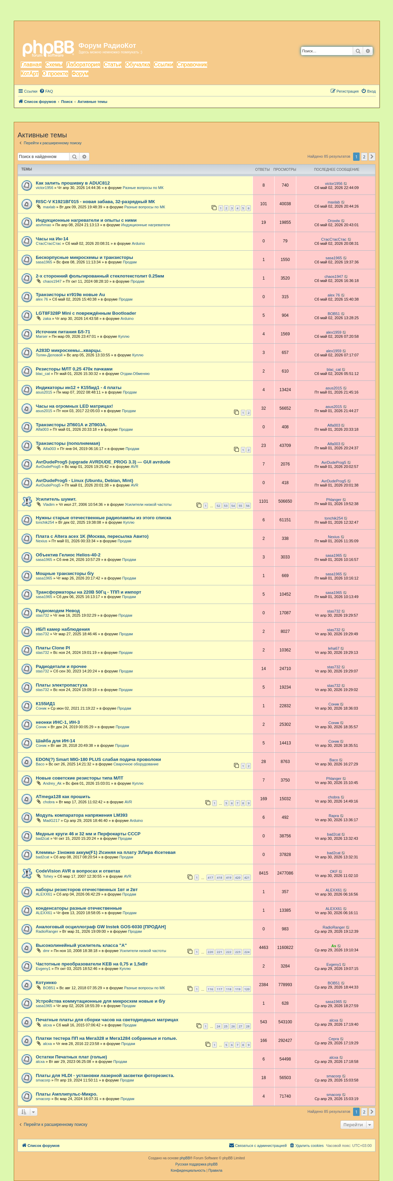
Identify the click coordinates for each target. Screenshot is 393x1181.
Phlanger (333, 500)
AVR (134, 466)
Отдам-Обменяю (135, 374)
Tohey (48, 876)
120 (246, 989)
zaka (47, 318)
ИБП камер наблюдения (63, 629)
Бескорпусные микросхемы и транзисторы (84, 257)
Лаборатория (83, 64)
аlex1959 (334, 332)
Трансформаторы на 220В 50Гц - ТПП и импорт (88, 592)
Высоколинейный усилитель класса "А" (81, 945)
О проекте (55, 73)
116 (210, 989)
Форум (80, 73)
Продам (130, 262)
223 (237, 952)
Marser (41, 336)
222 (228, 952)
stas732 (42, 615)
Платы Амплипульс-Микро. (66, 1094)
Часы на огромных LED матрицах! (74, 406)
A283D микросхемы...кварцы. (69, 350)
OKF (334, 871)
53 (225, 505)
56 (247, 505)
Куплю (123, 336)
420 (237, 877)
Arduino (138, 243)
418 (219, 877)
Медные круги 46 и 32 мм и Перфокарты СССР (88, 833)
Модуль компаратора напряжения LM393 (82, 815)
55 (240, 505)
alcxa (47, 1025)
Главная (31, 64)
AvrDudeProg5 (48, 466)
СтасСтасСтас (48, 243)
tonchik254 (45, 522)
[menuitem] (46, 91)
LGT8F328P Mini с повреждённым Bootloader (86, 313)
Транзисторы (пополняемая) (68, 443)
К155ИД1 (45, 703)
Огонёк (334, 221)
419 (228, 877)
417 (210, 877)
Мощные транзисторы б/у (65, 573)
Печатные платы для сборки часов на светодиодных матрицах (107, 1019)
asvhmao (43, 225)
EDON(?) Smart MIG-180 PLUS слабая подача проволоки (98, 759)
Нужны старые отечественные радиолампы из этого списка (103, 517)
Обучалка (137, 64)
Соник (41, 708)
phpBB (185, 1158)
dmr (46, 951)
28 (247, 1026)
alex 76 (42, 299)
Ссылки (163, 64)
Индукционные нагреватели (145, 225)
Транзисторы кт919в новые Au (70, 294)
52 (218, 505)
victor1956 (44, 188)
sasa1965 (44, 262)
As (333, 946)
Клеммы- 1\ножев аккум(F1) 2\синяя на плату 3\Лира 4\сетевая (106, 852)
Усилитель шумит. (56, 499)
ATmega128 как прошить (63, 796)
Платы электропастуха (61, 685)
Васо (40, 764)
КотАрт (30, 73)
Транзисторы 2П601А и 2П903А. (71, 424)
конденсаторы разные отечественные (79, 908)
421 (246, 877)
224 (246, 952)
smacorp (43, 1080)
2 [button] (364, 157)
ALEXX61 (44, 894)
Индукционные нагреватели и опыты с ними (86, 220)
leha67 (333, 648)
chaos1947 (52, 281)
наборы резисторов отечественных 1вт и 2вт (87, 889)
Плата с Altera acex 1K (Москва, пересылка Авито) (92, 536)
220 (210, 952)
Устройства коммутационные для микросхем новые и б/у (100, 1001)
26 (233, 1026)
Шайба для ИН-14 (55, 740)
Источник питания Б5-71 (63, 331)
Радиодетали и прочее (61, 666)
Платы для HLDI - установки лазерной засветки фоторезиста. (105, 1075)
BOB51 (334, 314)
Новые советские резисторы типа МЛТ (79, 778)
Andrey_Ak (52, 783)
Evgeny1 (43, 968)
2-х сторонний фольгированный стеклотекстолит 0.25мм (100, 276)
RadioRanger (47, 931)
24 (218, 1026)
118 (228, 989)
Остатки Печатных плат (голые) (71, 1056)
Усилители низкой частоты (148, 504)
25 (225, 1026)
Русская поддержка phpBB (196, 1164)
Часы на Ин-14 (52, 238)
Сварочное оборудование (136, 764)
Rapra (334, 816)
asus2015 (44, 392)
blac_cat (43, 374)
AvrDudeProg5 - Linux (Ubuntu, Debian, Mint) (84, 480)
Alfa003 (42, 429)
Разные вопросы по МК (143, 188)
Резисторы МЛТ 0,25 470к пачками (74, 369)
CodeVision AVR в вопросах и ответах (78, 871)
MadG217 (51, 820)
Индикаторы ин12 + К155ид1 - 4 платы (78, 387)
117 (219, 989)
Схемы (54, 64)
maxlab (49, 207)
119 (237, 989)
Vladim (49, 504)
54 (233, 505)
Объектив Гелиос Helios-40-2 (68, 554)
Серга (334, 1039)
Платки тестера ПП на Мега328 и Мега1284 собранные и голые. (106, 1038)
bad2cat (42, 838)
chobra (49, 802)
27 (240, 1026)
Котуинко (46, 982)
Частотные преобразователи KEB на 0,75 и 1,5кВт (92, 963)
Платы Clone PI (53, 647)
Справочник (192, 64)
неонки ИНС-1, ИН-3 (58, 722)
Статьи (112, 64)
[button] (372, 157)
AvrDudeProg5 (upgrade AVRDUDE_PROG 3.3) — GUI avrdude (103, 461)
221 (219, 952)
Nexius (41, 541)
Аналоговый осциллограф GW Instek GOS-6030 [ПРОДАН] (101, 926)
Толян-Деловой (49, 355)
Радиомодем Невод (58, 610)
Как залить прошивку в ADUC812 (73, 183)
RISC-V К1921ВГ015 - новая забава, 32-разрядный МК (95, 201)
